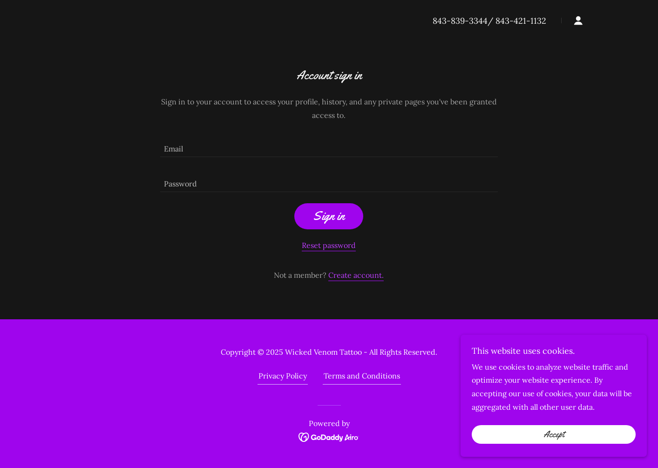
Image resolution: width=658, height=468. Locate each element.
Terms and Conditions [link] (362, 375)
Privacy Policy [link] (282, 375)
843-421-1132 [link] (520, 20)
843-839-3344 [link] (460, 20)
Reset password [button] (329, 245)
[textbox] (329, 145)
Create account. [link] (356, 275)
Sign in (329, 216)
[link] (329, 436)
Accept (553, 434)
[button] (578, 20)
